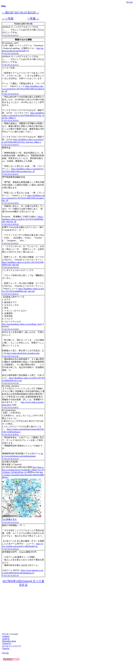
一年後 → (33, 18)
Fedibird (5, 636)
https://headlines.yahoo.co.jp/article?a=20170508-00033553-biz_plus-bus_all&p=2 (23, 115)
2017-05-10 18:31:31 (11, 35)
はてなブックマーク (11, 646)
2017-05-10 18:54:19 (11, 145)
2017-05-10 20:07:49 (11, 575)
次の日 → (33, 12)
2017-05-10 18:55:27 (11, 174)
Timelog (5, 648)
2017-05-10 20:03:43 (11, 549)
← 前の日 (8, 12)
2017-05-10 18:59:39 (11, 224)
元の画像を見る (9, 519)
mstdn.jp (6, 639)
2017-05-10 (20, 12)
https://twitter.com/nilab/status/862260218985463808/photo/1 (23, 474)
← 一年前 (7, 18)
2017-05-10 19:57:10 (11, 522)
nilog (3, 6)
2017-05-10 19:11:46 (11, 356)
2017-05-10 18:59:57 (11, 243)
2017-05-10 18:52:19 (11, 94)
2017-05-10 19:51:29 (11, 459)
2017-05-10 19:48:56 (11, 434)
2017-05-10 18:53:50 (11, 120)
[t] (3, 35)
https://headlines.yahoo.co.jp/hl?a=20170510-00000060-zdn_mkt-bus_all (23, 219)
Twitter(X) (6, 643)
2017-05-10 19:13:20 (11, 383)
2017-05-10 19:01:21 (11, 294)
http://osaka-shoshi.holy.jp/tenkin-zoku (23, 353)
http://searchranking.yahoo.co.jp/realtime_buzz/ (22, 324)
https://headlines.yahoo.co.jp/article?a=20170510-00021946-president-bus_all (23, 198)
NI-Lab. (129, 2)
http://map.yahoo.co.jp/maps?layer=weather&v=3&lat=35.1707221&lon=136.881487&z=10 (23, 469)
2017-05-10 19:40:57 (11, 407)
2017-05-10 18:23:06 (11, 53)
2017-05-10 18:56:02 (11, 203)
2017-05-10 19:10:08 (11, 329)
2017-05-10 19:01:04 (11, 267)
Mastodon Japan (9, 641)
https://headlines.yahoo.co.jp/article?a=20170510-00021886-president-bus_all (23, 88)
